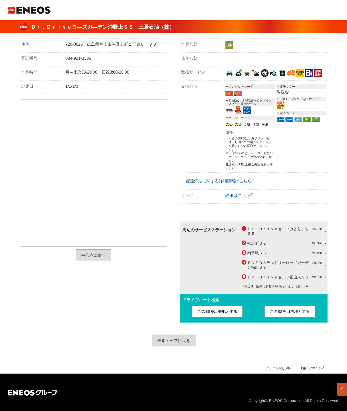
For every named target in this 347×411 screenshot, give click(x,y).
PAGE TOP (342, 389)
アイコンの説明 (277, 368)
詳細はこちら (237, 195)
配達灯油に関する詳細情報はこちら (219, 181)
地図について (311, 368)
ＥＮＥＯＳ (29, 10)
